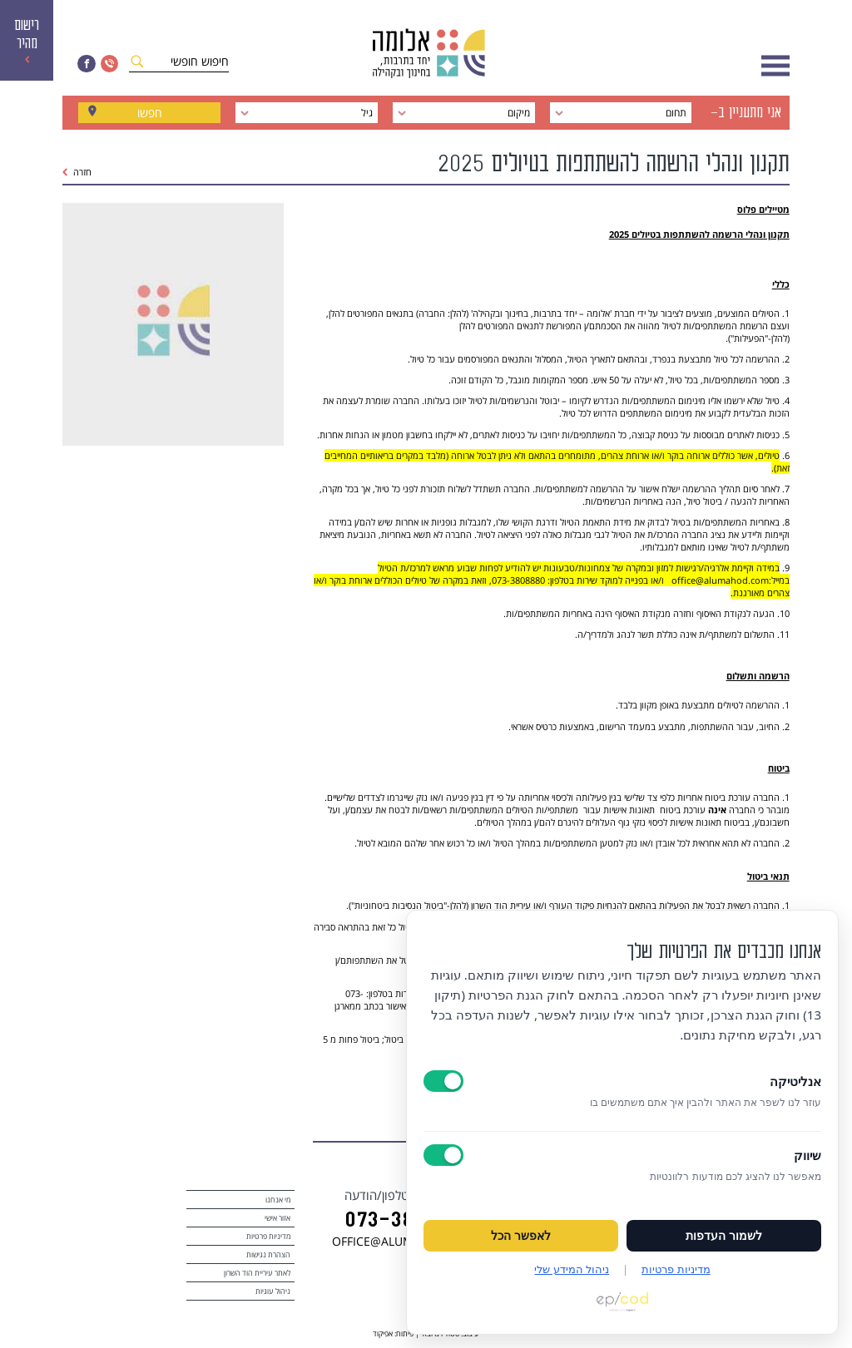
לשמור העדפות (724, 1235)
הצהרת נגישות (268, 1254)
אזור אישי (277, 1217)
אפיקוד (383, 1333)
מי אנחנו (277, 1199)
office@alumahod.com (719, 580)
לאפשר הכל (521, 1235)
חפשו (149, 113)
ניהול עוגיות (272, 1291)
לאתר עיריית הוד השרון (257, 1272)
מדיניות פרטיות (268, 1236)
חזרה (77, 171)
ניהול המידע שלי (571, 1269)
